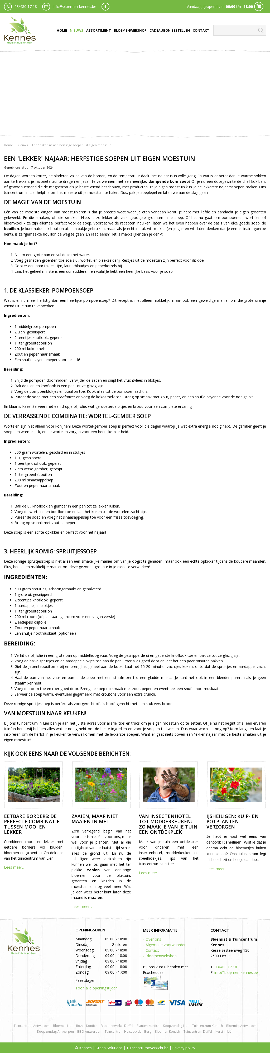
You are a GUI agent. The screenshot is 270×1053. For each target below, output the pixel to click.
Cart (258, 6)
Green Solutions (109, 1047)
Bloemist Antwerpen (241, 1025)
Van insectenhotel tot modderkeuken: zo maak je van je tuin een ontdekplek (168, 824)
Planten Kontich (148, 1025)
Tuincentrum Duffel (198, 1031)
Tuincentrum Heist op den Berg (128, 1031)
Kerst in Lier (224, 1031)
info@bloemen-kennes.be (74, 6)
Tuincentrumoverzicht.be (147, 1047)
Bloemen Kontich (167, 1031)
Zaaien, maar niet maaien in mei (94, 819)
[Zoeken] (239, 30)
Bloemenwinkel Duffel (117, 1025)
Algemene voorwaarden (166, 944)
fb (105, 7)
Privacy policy (183, 1047)
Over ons (153, 939)
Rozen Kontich (86, 1025)
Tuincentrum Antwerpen (32, 1025)
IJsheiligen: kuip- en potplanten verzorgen (232, 821)
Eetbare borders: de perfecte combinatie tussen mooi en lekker (32, 824)
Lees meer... (14, 867)
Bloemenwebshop (161, 955)
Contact (152, 950)
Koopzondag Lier (176, 1025)
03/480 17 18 (26, 6)
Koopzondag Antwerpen (55, 1031)
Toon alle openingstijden (96, 987)
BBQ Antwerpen (89, 1031)
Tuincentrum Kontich (207, 1025)
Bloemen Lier (63, 1025)
